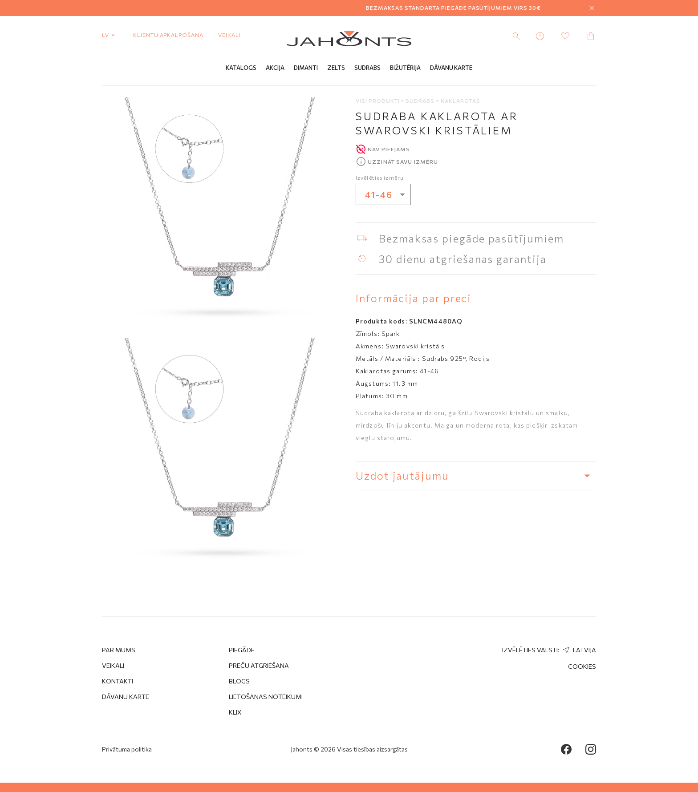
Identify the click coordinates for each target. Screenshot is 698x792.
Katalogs (241, 68)
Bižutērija (405, 68)
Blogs (239, 681)
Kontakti (117, 681)
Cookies (582, 666)
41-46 (387, 194)
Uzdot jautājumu (476, 476)
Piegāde (242, 650)
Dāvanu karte (125, 696)
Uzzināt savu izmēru (403, 161)
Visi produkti (378, 100)
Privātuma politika (127, 749)
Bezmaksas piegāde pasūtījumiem (471, 238)
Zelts (336, 68)
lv (110, 35)
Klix (235, 712)
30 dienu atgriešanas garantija (463, 258)
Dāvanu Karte (451, 68)
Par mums (118, 650)
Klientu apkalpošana (168, 35)
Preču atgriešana (259, 665)
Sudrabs (367, 68)
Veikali (229, 35)
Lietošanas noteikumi (266, 696)
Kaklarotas (460, 100)
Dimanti (306, 68)
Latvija (578, 650)
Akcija (275, 68)
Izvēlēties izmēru (380, 177)
